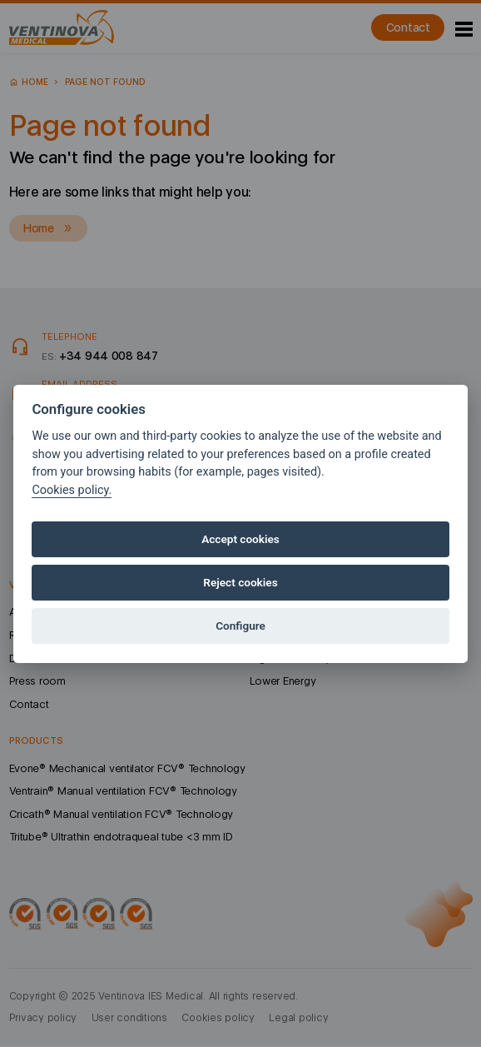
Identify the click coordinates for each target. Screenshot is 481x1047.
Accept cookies (240, 539)
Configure (240, 625)
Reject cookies (240, 582)
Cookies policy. (72, 490)
